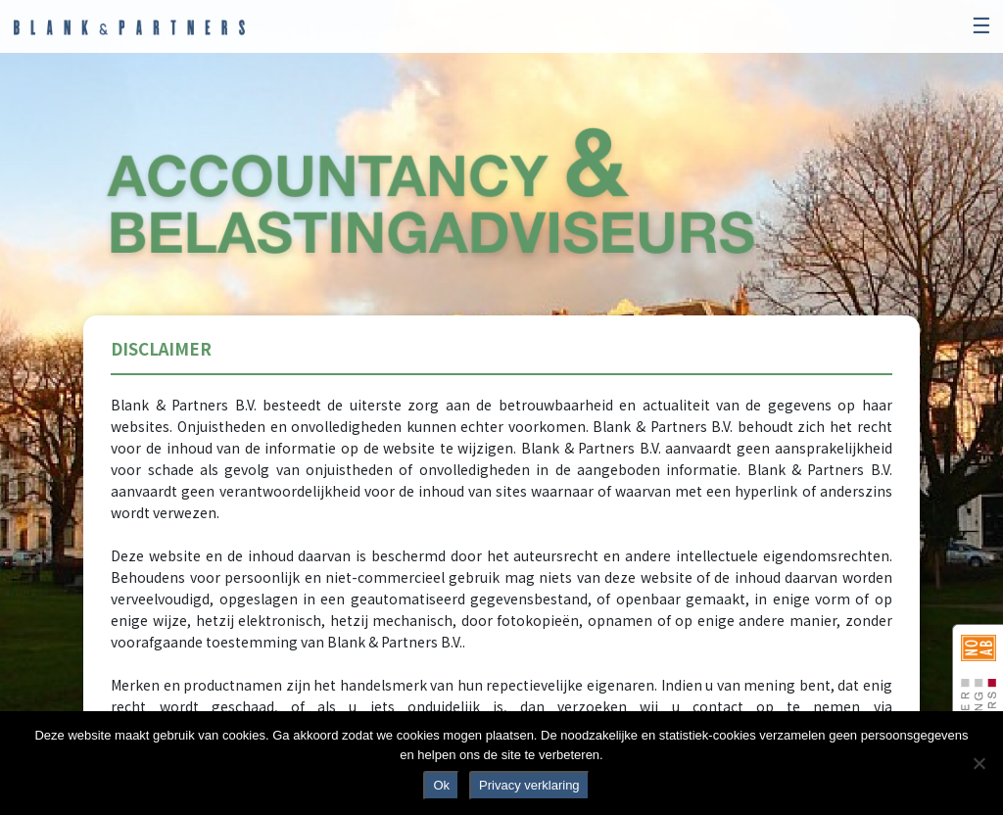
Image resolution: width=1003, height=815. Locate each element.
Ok (441, 785)
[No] (978, 763)
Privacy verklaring (529, 785)
